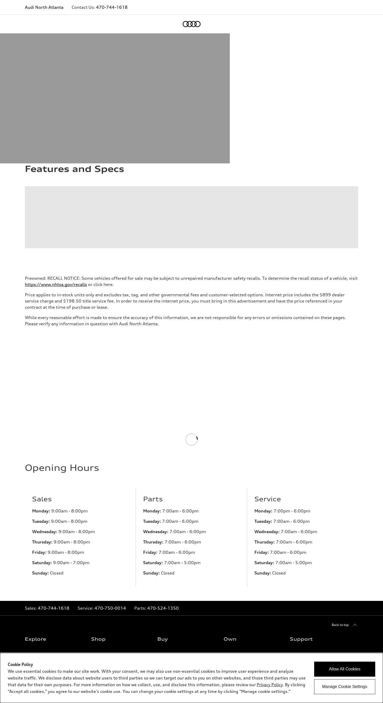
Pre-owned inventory (108, 572)
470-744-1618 (112, 7)
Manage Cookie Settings (344, 686)
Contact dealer (169, 555)
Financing (165, 580)
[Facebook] (307, 636)
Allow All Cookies (344, 669)
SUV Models (35, 572)
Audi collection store (239, 580)
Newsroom (299, 572)
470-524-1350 (163, 508)
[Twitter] (322, 636)
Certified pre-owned (107, 580)
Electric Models (37, 580)
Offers (96, 555)
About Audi (299, 563)
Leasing (164, 572)
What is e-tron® (38, 563)
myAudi (230, 555)
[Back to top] (345, 526)
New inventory (103, 563)
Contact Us (299, 555)
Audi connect (234, 597)
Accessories (233, 588)
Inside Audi (34, 588)
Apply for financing (172, 588)
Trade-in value (169, 563)
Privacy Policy (301, 580)
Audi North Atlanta (44, 7)
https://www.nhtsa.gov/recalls (56, 185)
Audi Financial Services (241, 572)
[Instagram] (336, 636)
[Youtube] (351, 636)
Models (31, 555)
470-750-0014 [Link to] (110, 508)
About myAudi (235, 563)
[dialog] (191, 678)
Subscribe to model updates (47, 597)
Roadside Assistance (239, 605)
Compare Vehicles (105, 588)
